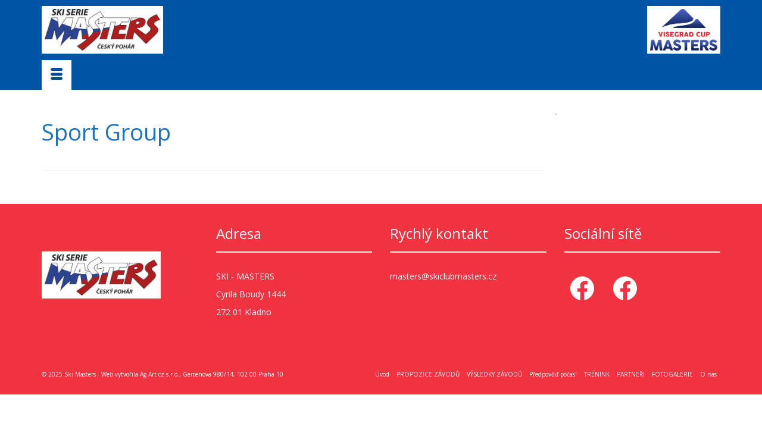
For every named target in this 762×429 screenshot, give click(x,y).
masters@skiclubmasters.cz (443, 275)
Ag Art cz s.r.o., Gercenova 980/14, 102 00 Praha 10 (211, 373)
